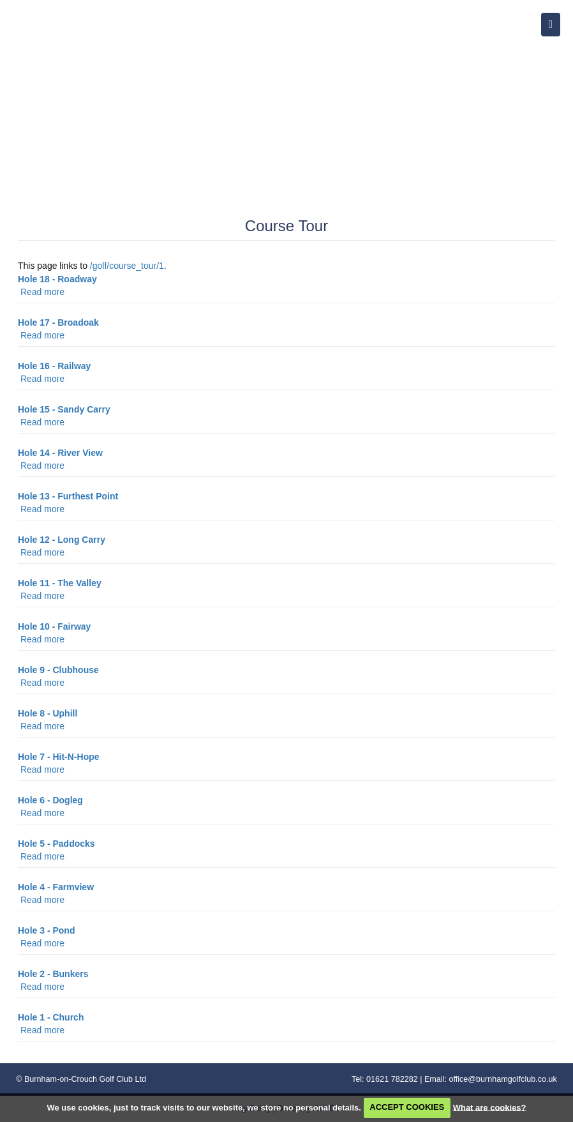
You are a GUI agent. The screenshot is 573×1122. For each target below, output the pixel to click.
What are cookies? (489, 1107)
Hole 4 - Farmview (56, 887)
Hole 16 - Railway (54, 366)
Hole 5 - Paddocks (56, 843)
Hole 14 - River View (60, 453)
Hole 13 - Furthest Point (68, 496)
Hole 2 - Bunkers (53, 974)
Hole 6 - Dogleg (50, 800)
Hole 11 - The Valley (59, 583)
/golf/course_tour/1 (127, 266)
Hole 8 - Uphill (47, 713)
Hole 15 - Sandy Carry (64, 409)
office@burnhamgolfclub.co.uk (502, 1079)
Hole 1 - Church (51, 1017)
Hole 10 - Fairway (54, 626)
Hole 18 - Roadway (57, 279)
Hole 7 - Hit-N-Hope (59, 757)
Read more (42, 292)
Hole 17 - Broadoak (58, 322)
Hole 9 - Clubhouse (58, 670)
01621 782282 (392, 1079)
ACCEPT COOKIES (406, 1107)
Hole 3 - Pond (46, 930)
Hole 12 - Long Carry (61, 539)
